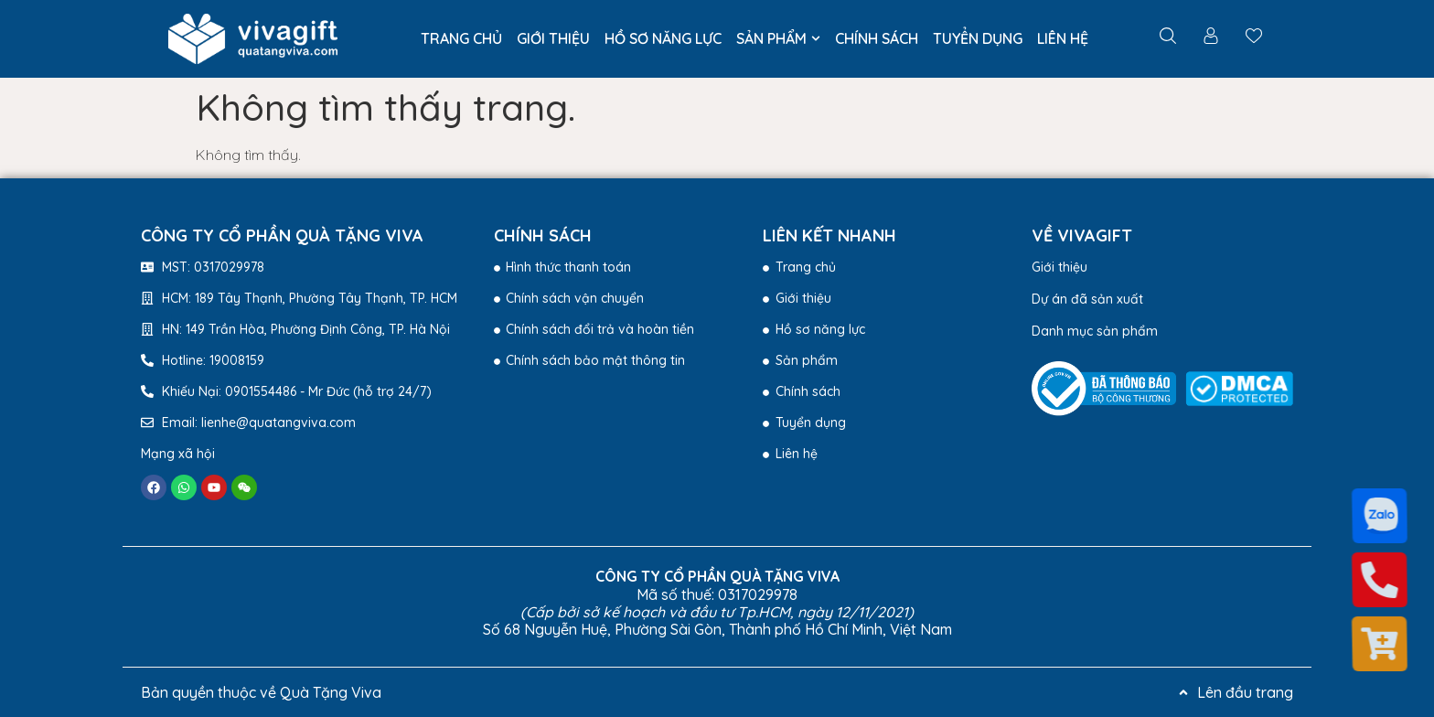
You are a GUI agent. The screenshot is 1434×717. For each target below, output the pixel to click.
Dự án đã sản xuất (1087, 299)
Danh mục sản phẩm (1095, 331)
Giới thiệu (1059, 267)
